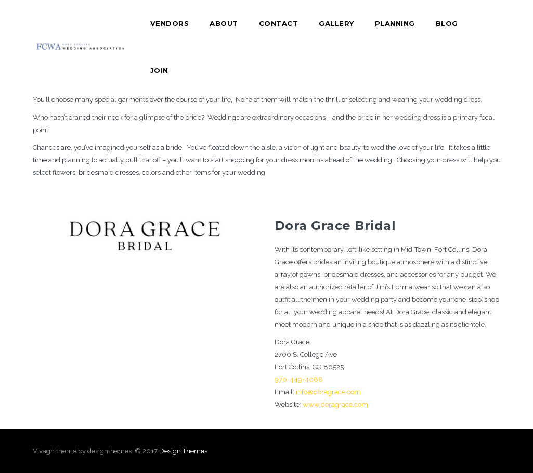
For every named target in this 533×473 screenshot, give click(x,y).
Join (159, 70)
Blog (447, 23)
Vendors (169, 23)
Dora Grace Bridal (335, 225)
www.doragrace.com (335, 404)
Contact (278, 23)
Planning (395, 23)
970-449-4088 (299, 379)
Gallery (336, 23)
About (224, 23)
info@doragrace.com (328, 392)
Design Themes (183, 451)
